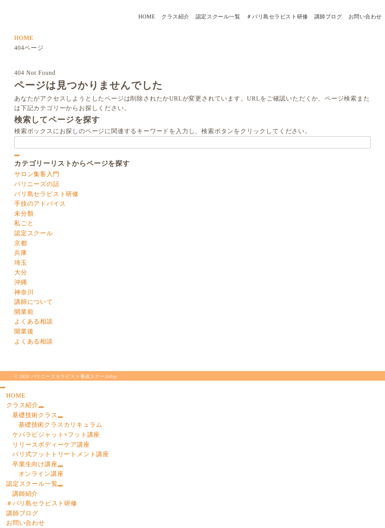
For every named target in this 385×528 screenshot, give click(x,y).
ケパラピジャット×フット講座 (56, 434)
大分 (20, 272)
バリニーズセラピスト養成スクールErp (74, 376)
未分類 (23, 213)
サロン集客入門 (37, 174)
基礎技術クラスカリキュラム (60, 424)
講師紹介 (25, 493)
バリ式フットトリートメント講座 (60, 454)
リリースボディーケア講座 (51, 444)
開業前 (23, 312)
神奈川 (23, 292)
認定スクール (33, 233)
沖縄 (20, 282)
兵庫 (20, 252)
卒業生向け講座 (35, 464)
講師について (33, 302)
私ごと (23, 223)
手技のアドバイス (40, 203)
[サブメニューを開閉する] (41, 407)
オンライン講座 (41, 473)
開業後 (23, 331)
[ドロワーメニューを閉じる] (2, 387)
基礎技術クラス (35, 415)
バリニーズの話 (37, 184)
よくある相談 (33, 321)
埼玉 (20, 262)
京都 (20, 243)
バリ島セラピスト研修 (46, 194)
